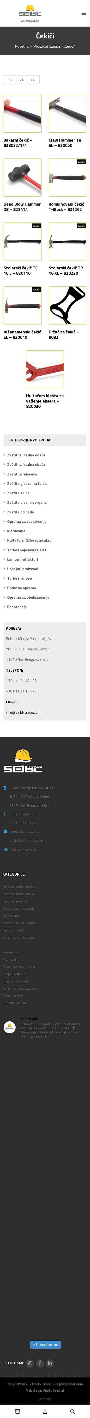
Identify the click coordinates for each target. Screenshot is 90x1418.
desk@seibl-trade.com (26, 840)
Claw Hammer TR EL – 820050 (65, 143)
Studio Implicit (53, 1390)
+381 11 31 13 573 (23, 822)
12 (10, 79)
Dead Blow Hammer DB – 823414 (22, 207)
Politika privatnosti (23, 849)
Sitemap (45, 1399)
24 (22, 79)
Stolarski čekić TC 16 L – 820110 (21, 270)
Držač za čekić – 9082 (64, 334)
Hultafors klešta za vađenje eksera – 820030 (45, 401)
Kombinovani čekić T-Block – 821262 (66, 207)
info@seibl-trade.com (23, 712)
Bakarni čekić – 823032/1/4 (18, 143)
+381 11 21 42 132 (23, 813)
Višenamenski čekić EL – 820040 (22, 334)
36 (33, 79)
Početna (22, 46)
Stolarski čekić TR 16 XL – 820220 (66, 270)
